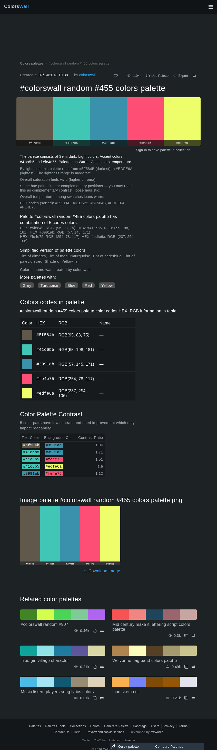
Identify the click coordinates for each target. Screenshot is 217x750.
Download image (101, 571)
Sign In (141, 150)
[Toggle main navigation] (210, 7)
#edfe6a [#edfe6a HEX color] (27, 389)
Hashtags (139, 726)
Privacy (169, 726)
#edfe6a (45, 393)
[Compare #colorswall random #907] (101, 630)
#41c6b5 (45, 349)
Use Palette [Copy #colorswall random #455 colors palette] (157, 76)
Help (77, 732)
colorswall (87, 75)
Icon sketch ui (125, 692)
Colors (16, 6)
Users (155, 726)
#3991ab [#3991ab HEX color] (27, 360)
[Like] (116, 75)
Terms (183, 726)
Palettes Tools (55, 726)
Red (88, 285)
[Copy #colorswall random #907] (94, 630)
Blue (71, 285)
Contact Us (61, 732)
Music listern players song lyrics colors (57, 692)
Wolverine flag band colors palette (144, 660)
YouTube (99, 740)
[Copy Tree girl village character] (94, 666)
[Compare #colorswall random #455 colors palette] (194, 75)
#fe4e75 (45, 379)
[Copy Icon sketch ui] (186, 698)
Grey (27, 285)
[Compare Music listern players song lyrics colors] (101, 698)
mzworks (157, 732)
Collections (78, 726)
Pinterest (115, 740)
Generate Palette (116, 726)
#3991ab (45, 364)
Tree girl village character (45, 660)
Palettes (35, 726)
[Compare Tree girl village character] (101, 666)
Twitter (86, 740)
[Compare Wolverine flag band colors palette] (193, 666)
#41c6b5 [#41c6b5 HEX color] (27, 345)
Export (180, 76)
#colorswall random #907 (44, 624)
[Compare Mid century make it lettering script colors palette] (193, 635)
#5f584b (45, 335)
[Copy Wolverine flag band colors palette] (186, 666)
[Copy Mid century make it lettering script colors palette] (186, 635)
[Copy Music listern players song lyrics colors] (94, 698)
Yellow (107, 285)
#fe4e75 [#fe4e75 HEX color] (27, 375)
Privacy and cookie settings (105, 732)
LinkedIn (129, 740)
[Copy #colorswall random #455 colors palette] (78, 262)
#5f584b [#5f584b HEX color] (27, 331)
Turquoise (49, 285)
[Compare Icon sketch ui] (193, 698)
